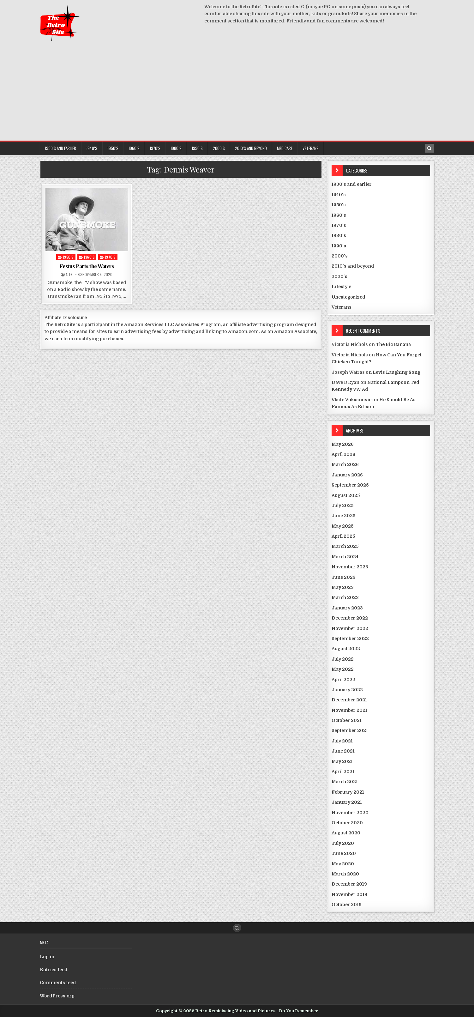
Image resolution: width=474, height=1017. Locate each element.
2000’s (219, 148)
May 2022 (343, 669)
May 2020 (343, 863)
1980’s (176, 148)
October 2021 (347, 720)
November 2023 (350, 566)
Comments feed (58, 982)
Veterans (311, 148)
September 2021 (350, 730)
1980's (339, 235)
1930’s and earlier (60, 148)
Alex (69, 274)
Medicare (284, 148)
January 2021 (347, 802)
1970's (110, 257)
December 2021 (349, 699)
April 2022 (343, 679)
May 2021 (342, 761)
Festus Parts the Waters (87, 266)
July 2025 (342, 505)
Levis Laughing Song (396, 372)
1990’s (197, 148)
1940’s (91, 148)
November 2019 (349, 894)
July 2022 (343, 659)
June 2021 (343, 751)
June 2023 (344, 577)
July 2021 (342, 740)
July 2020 (343, 843)
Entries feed (54, 969)
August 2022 (346, 648)
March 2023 (345, 597)
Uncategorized (348, 297)
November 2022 (350, 628)
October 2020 (347, 822)
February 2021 (348, 792)
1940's (339, 194)
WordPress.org (57, 995)
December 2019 (349, 884)
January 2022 (347, 689)
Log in (47, 956)
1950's (68, 257)
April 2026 (343, 454)
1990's (339, 245)
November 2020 (350, 812)
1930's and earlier (352, 184)
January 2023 (347, 607)
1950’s (112, 148)
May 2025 (342, 526)
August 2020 (346, 832)
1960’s (134, 148)
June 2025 (343, 515)
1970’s (155, 148)
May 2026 (343, 444)
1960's (89, 257)
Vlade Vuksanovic (351, 399)
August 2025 (346, 495)
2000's (340, 255)
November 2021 (349, 710)
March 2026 (345, 464)
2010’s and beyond (251, 148)
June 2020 (344, 853)
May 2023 (343, 587)
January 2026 (347, 474)
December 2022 (350, 617)
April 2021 (343, 771)
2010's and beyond (353, 266)
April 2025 (343, 536)
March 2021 (345, 781)
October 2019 (347, 904)
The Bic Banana (393, 344)
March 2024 (345, 556)
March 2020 (345, 873)
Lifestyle (341, 286)
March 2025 (345, 546)
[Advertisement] (237, 93)
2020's (339, 276)
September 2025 (350, 484)
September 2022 (350, 638)
